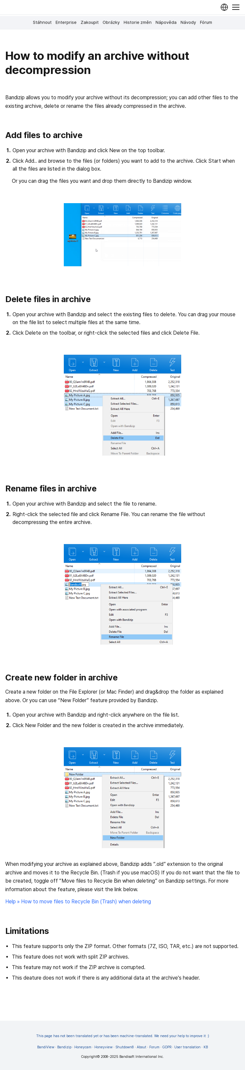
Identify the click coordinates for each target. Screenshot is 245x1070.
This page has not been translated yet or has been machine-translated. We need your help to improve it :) (122, 1036)
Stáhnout (42, 22)
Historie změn (138, 22)
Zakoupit (90, 22)
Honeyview (103, 1047)
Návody (188, 22)
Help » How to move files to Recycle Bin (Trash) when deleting (78, 901)
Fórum (206, 22)
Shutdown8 (124, 1047)
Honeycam (82, 1047)
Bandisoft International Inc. (141, 1057)
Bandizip (64, 1047)
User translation (187, 1047)
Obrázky (111, 22)
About (141, 1047)
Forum (154, 1047)
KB (206, 1047)
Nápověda (166, 22)
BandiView (45, 1047)
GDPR (166, 1047)
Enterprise (66, 22)
